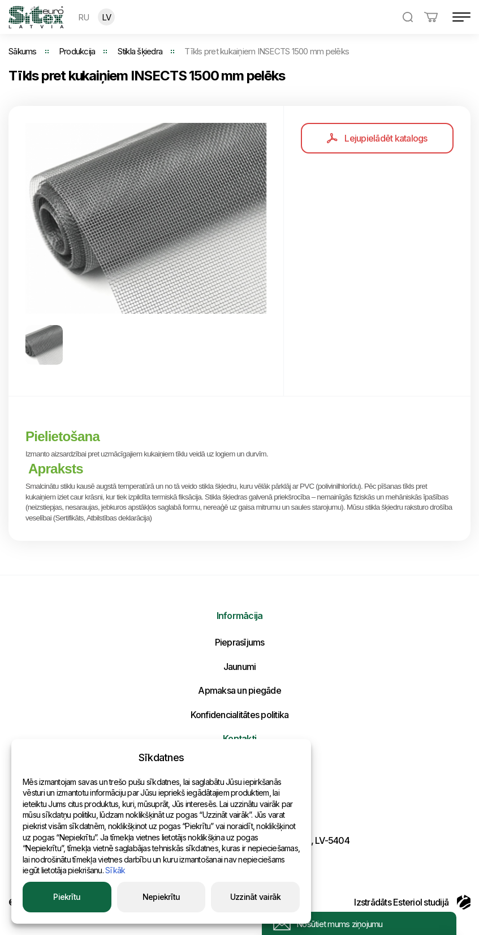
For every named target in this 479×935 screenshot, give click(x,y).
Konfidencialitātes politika (240, 714)
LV (106, 17)
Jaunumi (239, 666)
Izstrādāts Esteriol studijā (412, 902)
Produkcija (77, 51)
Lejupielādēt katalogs (377, 138)
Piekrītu (66, 897)
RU (83, 17)
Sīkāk (115, 870)
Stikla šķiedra (140, 51)
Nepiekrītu (161, 897)
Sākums (22, 51)
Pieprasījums (240, 642)
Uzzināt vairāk (255, 897)
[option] (146, 218)
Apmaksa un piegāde (239, 690)
